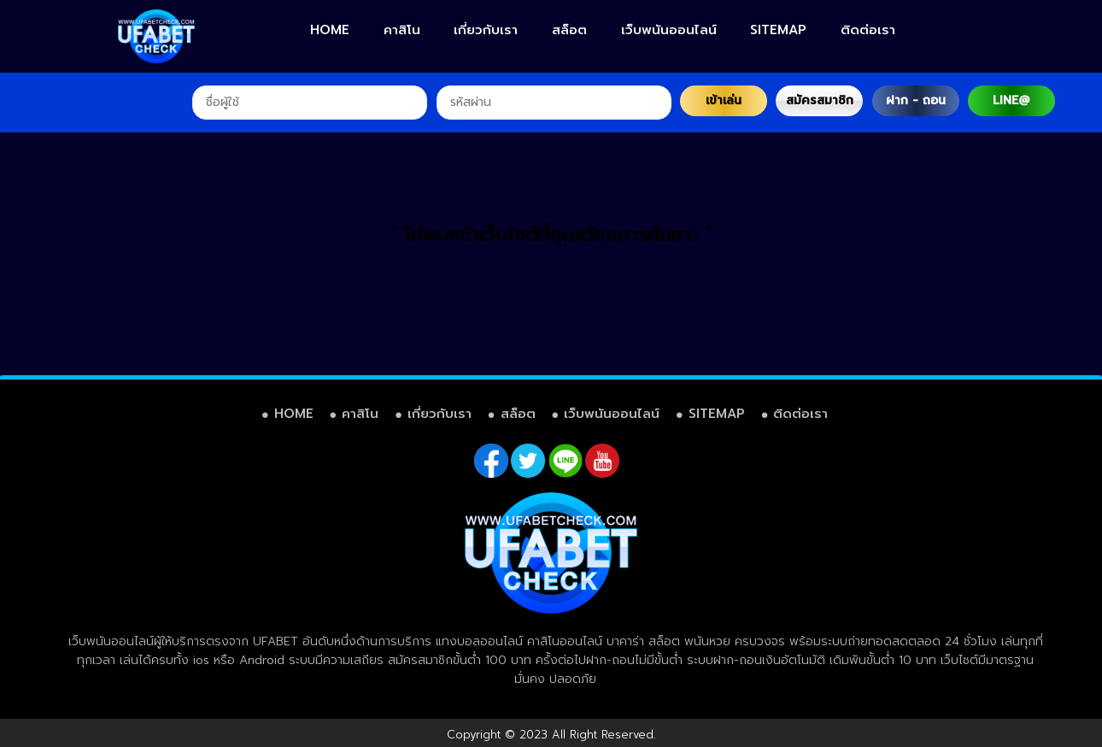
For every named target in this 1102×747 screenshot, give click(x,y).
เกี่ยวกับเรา (486, 30)
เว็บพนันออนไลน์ (669, 30)
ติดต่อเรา (868, 30)
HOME (329, 30)
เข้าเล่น (724, 100)
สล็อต (569, 30)
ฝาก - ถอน (916, 100)
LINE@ (1011, 100)
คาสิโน (402, 30)
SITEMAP (778, 30)
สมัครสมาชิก (819, 100)
